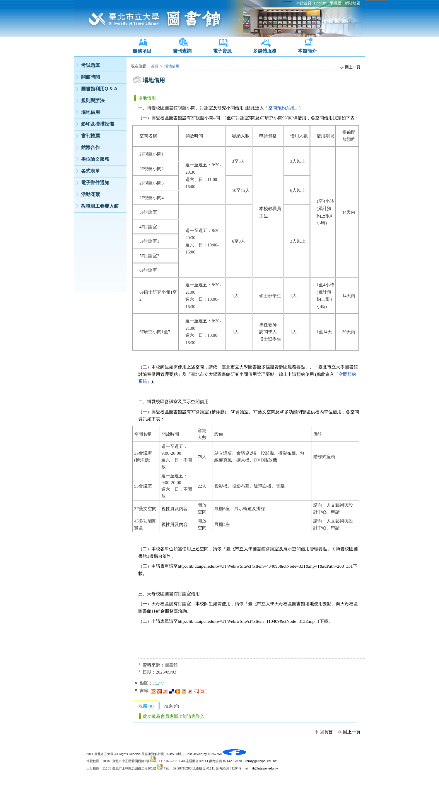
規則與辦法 (93, 100)
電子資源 (222, 50)
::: (75, 58)
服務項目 (142, 50)
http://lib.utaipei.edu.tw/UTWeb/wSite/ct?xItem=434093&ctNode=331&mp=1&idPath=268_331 (265, 566)
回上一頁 (352, 67)
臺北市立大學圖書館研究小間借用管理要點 (232, 374)
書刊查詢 (182, 50)
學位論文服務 (95, 159)
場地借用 (90, 112)
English (320, 3)
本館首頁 (303, 3)
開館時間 (90, 77)
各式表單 (90, 170)
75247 (158, 683)
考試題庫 (90, 65)
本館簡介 (307, 50)
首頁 (154, 66)
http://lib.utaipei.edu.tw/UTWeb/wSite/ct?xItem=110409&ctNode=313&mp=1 (249, 621)
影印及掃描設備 (97, 123)
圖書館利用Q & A (99, 88)
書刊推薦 (90, 135)
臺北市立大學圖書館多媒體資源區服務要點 (263, 366)
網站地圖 (352, 3)
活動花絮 (90, 194)
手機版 (335, 3)
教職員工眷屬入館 (100, 206)
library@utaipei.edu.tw (260, 761)
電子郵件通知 (95, 182)
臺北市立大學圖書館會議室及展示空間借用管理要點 (276, 548)
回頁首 (326, 731)
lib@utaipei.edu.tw (265, 768)
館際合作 (90, 147)
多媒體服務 (264, 50)
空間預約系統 (281, 107)
